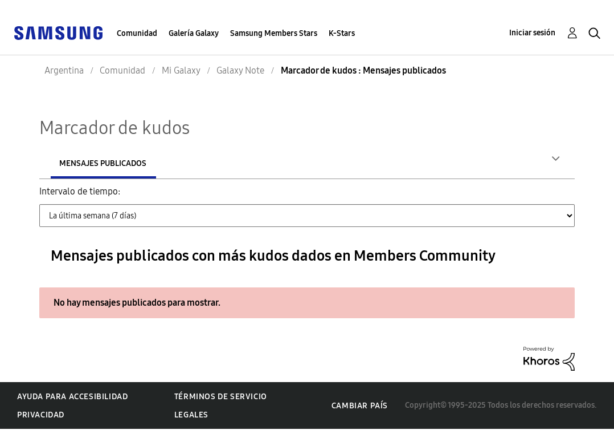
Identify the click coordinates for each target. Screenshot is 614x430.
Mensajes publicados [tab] (177, 163)
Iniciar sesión (532, 33)
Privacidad (40, 416)
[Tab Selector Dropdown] (307, 216)
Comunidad (137, 33)
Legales (191, 416)
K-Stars (342, 33)
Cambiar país (359, 407)
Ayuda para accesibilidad (72, 398)
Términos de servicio (220, 398)
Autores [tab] (76, 163)
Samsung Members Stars (273, 33)
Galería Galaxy (194, 33)
